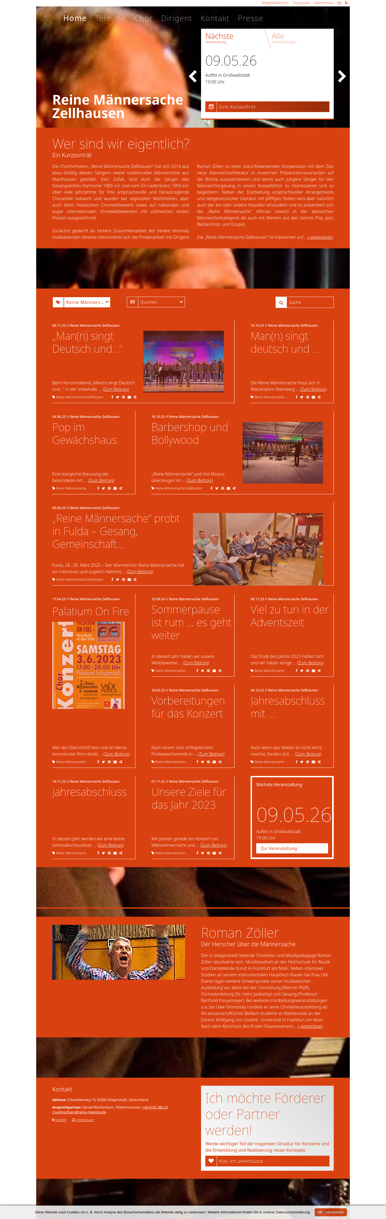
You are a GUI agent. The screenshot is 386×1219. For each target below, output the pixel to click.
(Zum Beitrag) (116, 389)
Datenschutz (323, 3)
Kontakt (215, 18)
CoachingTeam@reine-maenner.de (79, 1112)
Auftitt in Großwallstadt (227, 75)
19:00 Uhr (215, 82)
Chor (143, 18)
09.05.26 (231, 60)
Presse (250, 18)
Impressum (301, 3)
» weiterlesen (320, 237)
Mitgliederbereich (275, 3)
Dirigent (176, 18)
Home (75, 18)
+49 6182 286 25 (155, 1107)
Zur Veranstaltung (279, 848)
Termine (110, 18)
